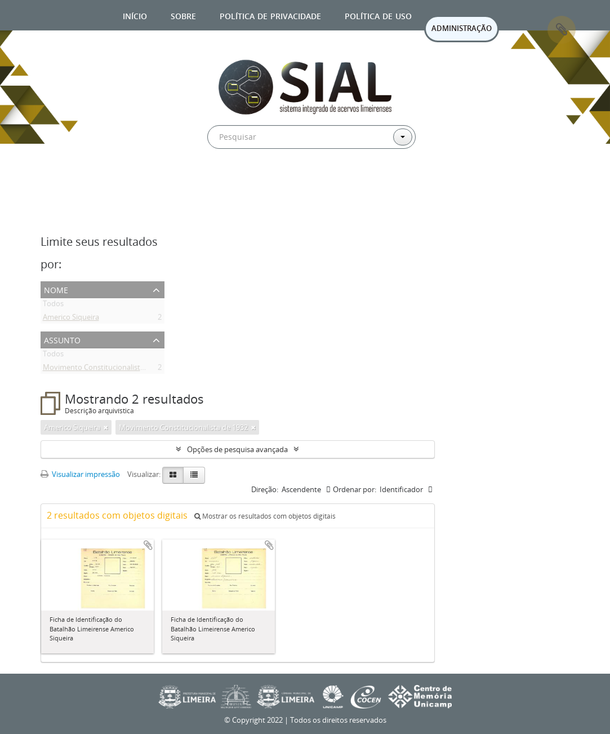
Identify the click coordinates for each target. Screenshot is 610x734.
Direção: (264, 489)
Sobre (183, 15)
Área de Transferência (561, 30)
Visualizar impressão (80, 474)
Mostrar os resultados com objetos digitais (265, 516)
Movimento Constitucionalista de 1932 (107, 369)
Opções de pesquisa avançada (237, 449)
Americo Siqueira (71, 319)
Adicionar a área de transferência (148, 545)
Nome (56, 289)
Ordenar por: (354, 489)
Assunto (62, 339)
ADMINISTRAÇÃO (461, 28)
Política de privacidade (270, 15)
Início (135, 15)
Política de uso (378, 15)
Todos (53, 305)
